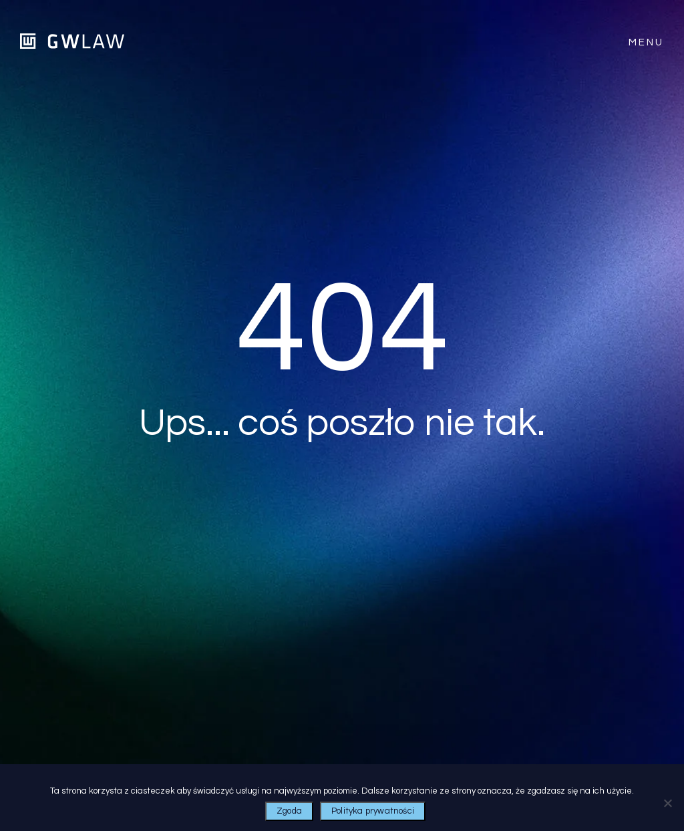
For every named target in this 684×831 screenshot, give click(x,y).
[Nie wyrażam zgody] (667, 803)
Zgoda (289, 811)
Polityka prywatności (372, 811)
